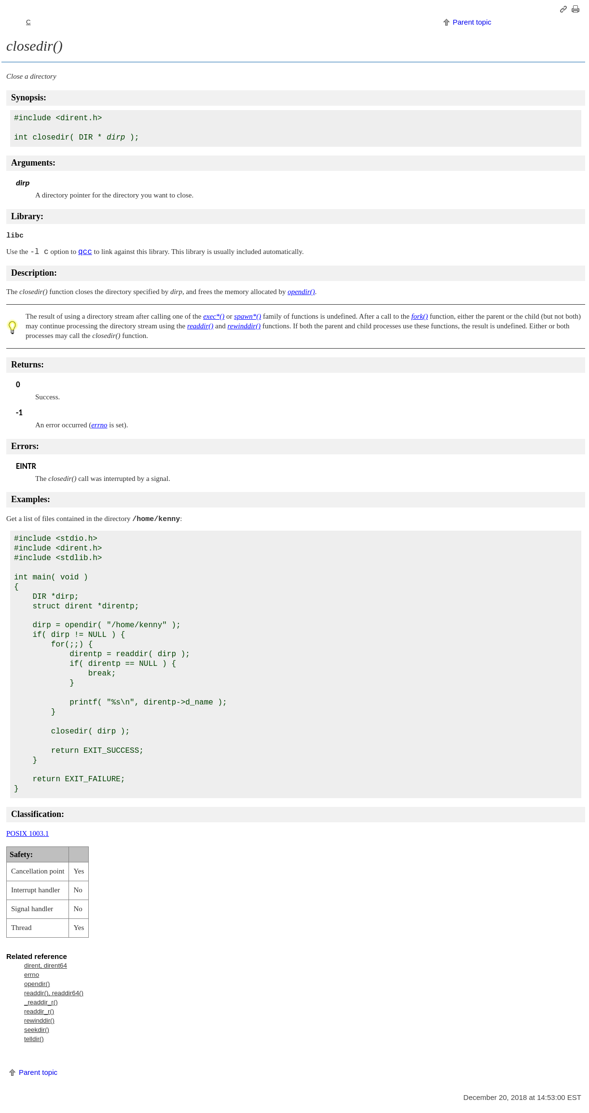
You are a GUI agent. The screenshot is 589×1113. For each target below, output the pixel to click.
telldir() (34, 1039)
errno (31, 974)
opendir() (37, 983)
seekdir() (36, 1029)
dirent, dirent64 (45, 965)
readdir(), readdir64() (53, 993)
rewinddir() (39, 1020)
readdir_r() (39, 1011)
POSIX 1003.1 (27, 833)
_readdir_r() (41, 1002)
